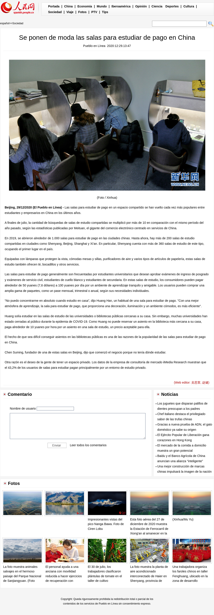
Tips (105, 12)
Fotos (82, 12)
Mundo (102, 6)
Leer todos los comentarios (88, 445)
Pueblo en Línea (94, 46)
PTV (94, 12)
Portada (54, 6)
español (4, 23)
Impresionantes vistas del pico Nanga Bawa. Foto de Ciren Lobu (106, 524)
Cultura (188, 6)
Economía (84, 6)
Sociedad (55, 12)
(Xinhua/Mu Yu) (183, 519)
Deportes (172, 6)
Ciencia (157, 6)
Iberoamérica (120, 6)
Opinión (141, 6)
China (68, 6)
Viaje (69, 12)
